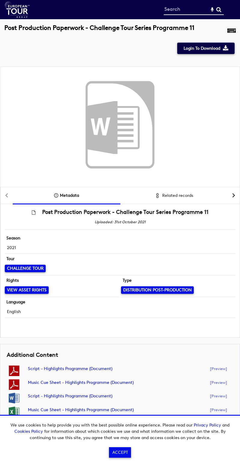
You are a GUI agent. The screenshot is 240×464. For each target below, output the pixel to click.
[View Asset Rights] (27, 290)
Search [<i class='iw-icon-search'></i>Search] (218, 9)
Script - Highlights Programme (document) (70, 368)
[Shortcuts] (231, 31)
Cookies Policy (28, 431)
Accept (120, 452)
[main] (120, 226)
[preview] (218, 368)
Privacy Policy (207, 425)
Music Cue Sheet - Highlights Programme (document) (81, 382)
